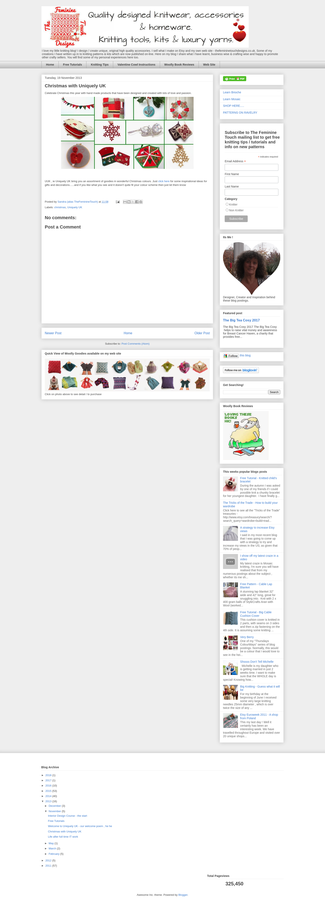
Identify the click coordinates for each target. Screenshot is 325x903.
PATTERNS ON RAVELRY (240, 112)
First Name (232, 174)
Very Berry (247, 637)
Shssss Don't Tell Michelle (257, 661)
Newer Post (53, 333)
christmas (60, 207)
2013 (48, 801)
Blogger (182, 894)
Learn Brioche (232, 92)
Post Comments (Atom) (135, 343)
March (53, 848)
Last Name (232, 186)
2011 (48, 865)
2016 (48, 785)
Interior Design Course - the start (67, 815)
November (55, 811)
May (52, 843)
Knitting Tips (99, 64)
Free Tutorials (72, 64)
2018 (48, 775)
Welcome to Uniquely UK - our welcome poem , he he (80, 826)
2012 (48, 860)
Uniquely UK (74, 207)
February (54, 853)
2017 (48, 780)
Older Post (202, 333)
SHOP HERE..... (233, 105)
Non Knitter (236, 210)
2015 (48, 790)
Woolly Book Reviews (179, 64)
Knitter (233, 204)
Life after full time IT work (63, 836)
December (55, 805)
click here (164, 181)
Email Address (235, 161)
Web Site (209, 64)
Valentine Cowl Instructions (136, 64)
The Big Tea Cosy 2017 (241, 320)
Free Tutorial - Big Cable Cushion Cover (256, 614)
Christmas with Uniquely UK (64, 831)
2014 (48, 796)
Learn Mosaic (231, 99)
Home (50, 64)
